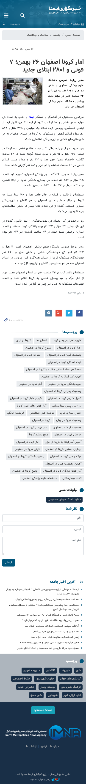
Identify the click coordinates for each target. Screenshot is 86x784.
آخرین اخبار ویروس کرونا (67, 340)
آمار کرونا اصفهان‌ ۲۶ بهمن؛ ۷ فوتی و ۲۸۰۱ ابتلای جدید (46, 66)
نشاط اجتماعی (21, 679)
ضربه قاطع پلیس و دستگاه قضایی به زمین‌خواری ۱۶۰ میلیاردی (48, 615)
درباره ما (54, 746)
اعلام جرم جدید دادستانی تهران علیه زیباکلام (56, 632)
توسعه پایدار (47, 687)
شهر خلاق (36, 695)
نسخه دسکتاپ (43, 710)
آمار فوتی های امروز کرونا (31, 406)
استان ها (41, 340)
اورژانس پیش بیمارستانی (66, 406)
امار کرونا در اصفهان (27, 442)
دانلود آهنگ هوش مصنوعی (64, 499)
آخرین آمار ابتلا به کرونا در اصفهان (61, 376)
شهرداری (53, 695)
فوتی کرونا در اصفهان (27, 449)
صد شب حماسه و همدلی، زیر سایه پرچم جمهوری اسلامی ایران (47, 599)
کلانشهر (50, 670)
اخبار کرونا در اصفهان (69, 348)
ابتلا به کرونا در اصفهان (27, 355)
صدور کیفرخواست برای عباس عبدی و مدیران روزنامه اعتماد (49, 643)
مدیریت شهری (31, 670)
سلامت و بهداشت (37, 35)
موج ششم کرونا (38, 434)
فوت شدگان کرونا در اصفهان (64, 362)
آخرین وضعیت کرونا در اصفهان (63, 464)
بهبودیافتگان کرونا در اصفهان (64, 384)
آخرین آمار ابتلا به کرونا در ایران (63, 442)
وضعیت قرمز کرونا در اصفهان (64, 355)
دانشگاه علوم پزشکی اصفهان (39, 478)
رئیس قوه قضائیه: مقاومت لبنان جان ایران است (55, 637)
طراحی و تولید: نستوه (45, 779)
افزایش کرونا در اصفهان (67, 434)
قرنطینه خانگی (15, 413)
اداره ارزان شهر (72, 695)
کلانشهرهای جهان (70, 679)
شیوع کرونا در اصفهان (38, 348)
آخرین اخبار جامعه (62, 582)
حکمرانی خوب (26, 687)
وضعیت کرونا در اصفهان (67, 427)
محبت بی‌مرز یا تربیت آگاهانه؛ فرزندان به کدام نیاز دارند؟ (50, 620)
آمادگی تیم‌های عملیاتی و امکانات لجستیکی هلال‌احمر (52, 626)
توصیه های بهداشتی (42, 413)
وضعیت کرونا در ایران (68, 420)
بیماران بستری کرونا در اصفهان (63, 449)
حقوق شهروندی (45, 679)
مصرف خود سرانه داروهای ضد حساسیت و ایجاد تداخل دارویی (48, 648)
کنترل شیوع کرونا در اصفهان (64, 398)
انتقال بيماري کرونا (70, 413)
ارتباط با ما (31, 746)
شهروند (65, 670)
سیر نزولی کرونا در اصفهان (31, 427)
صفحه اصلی (72, 35)
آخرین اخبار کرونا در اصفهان (26, 398)
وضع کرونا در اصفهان (24, 471)
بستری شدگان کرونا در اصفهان (26, 456)
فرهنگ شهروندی (71, 687)
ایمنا (57, 10)
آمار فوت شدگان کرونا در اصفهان (62, 471)
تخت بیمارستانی (71, 478)
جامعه (57, 35)
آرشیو (44, 746)
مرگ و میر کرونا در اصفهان (65, 456)
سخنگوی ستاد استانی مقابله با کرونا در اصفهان (53, 369)
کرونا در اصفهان (41, 420)
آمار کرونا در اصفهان (30, 384)
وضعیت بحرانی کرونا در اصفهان (62, 391)
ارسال (8, 562)
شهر (78, 670)
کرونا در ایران (23, 340)
